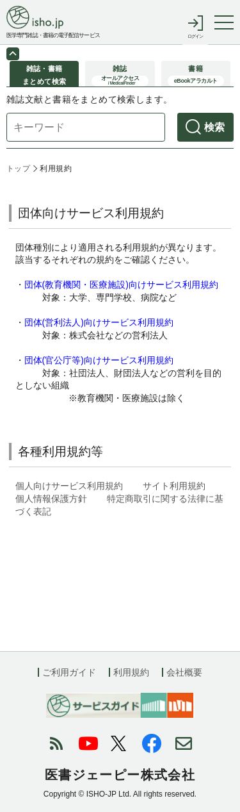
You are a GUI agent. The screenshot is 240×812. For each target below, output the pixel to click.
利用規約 (131, 672)
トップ (18, 168)
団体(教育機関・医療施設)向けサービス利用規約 (121, 284)
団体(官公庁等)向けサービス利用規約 (98, 360)
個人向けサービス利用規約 (69, 486)
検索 (214, 127)
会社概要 (184, 672)
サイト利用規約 (174, 486)
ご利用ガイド (69, 672)
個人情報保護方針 (51, 498)
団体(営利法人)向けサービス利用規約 (98, 322)
